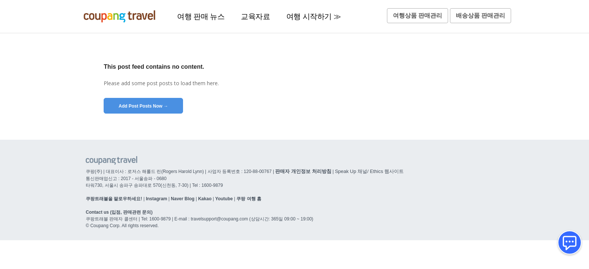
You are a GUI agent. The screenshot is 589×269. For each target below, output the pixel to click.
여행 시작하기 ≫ (313, 16)
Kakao (204, 198)
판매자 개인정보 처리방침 (303, 171)
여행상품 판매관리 (417, 15)
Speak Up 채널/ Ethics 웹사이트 (369, 171)
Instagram (156, 198)
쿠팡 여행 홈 (248, 198)
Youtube (224, 198)
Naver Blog (182, 198)
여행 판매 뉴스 (200, 16)
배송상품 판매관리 (480, 15)
